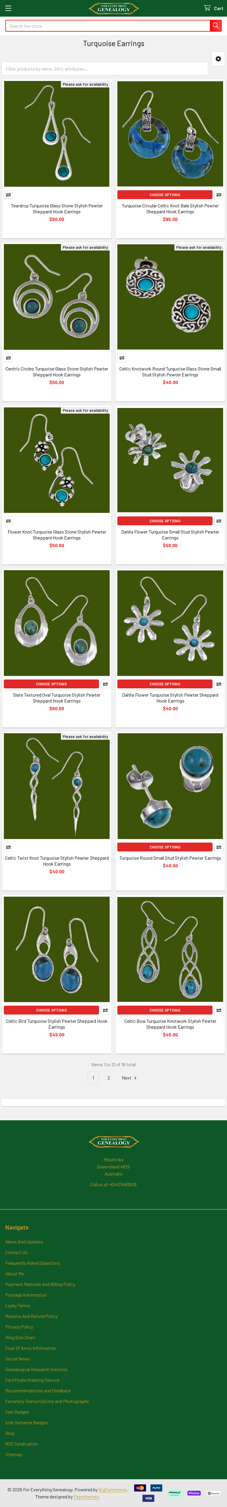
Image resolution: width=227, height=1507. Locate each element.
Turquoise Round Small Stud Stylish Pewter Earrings (170, 858)
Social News (17, 1358)
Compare (8, 194)
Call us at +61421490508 (113, 1184)
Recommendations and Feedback (38, 1390)
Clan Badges (17, 1412)
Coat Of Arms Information (30, 1348)
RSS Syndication (21, 1443)
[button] (218, 59)
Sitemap (13, 1454)
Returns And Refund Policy (31, 1316)
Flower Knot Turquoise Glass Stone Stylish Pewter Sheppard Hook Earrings (57, 534)
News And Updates (24, 1241)
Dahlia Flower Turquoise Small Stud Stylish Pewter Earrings (170, 534)
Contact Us (16, 1252)
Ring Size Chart (20, 1337)
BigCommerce (112, 1489)
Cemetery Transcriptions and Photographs (47, 1401)
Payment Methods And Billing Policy (40, 1284)
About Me (14, 1273)
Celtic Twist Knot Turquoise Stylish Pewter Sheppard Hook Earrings (57, 861)
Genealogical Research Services (36, 1369)
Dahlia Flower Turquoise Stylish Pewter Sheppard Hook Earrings (170, 697)
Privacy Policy (19, 1326)
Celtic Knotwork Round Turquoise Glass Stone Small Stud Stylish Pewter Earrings (170, 371)
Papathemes (86, 1496)
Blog (9, 1433)
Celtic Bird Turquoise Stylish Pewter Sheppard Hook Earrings (57, 1024)
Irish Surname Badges (26, 1422)
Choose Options (165, 194)
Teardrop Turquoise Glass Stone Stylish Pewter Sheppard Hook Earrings (57, 208)
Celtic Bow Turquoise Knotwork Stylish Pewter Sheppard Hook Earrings (170, 1024)
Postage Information (25, 1295)
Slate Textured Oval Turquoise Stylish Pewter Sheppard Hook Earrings (56, 697)
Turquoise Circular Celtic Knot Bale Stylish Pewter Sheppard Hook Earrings (170, 208)
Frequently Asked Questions (32, 1263)
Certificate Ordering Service (32, 1380)
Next (130, 1078)
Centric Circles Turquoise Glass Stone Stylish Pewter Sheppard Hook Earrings (57, 371)
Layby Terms (17, 1305)
